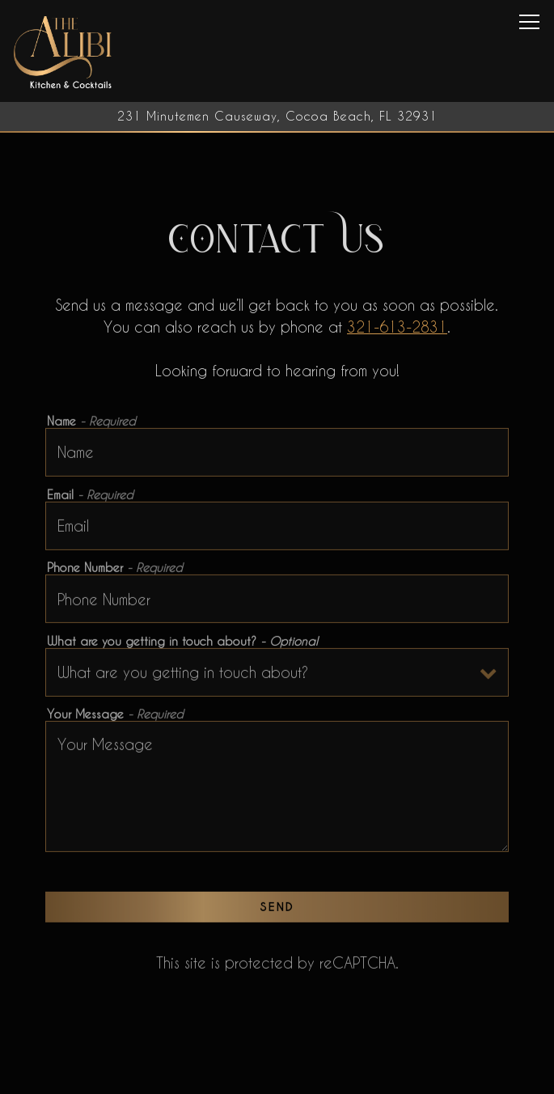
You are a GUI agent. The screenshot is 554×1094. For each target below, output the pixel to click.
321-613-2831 (397, 328)
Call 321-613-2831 (277, 1075)
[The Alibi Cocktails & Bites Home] (64, 51)
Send (277, 909)
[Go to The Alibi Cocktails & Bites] (277, 116)
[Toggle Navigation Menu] (529, 22)
